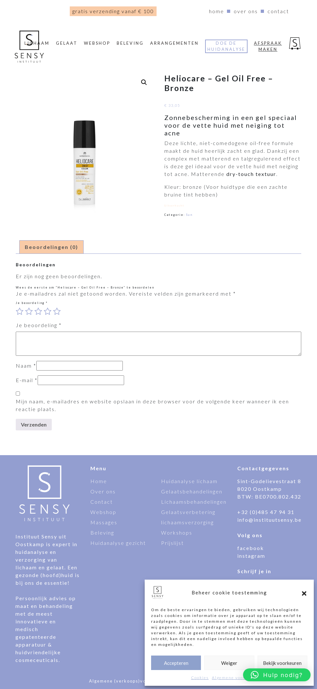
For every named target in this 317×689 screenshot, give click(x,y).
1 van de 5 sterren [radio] (19, 311)
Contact (278, 11)
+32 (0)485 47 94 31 (265, 512)
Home (216, 11)
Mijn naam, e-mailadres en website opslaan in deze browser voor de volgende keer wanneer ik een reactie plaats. (152, 405)
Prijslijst (172, 543)
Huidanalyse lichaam (189, 481)
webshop (97, 43)
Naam (26, 366)
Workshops (176, 532)
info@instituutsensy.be (269, 520)
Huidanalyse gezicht (118, 543)
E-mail (27, 380)
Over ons (246, 11)
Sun (189, 214)
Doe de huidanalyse (226, 46)
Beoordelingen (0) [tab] (51, 247)
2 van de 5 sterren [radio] (29, 311)
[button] (304, 592)
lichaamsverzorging (187, 522)
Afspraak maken (268, 46)
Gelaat (66, 43)
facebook (250, 548)
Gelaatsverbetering (188, 512)
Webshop (103, 512)
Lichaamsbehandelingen (194, 502)
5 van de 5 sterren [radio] (57, 311)
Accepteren (176, 663)
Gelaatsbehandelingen (191, 491)
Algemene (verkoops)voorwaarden (130, 681)
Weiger (229, 663)
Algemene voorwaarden (238, 677)
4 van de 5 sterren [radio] (47, 311)
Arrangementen (174, 43)
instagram (251, 556)
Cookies (200, 677)
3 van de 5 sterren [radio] (38, 311)
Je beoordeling (32, 303)
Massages (103, 522)
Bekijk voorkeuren (282, 663)
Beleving (130, 43)
